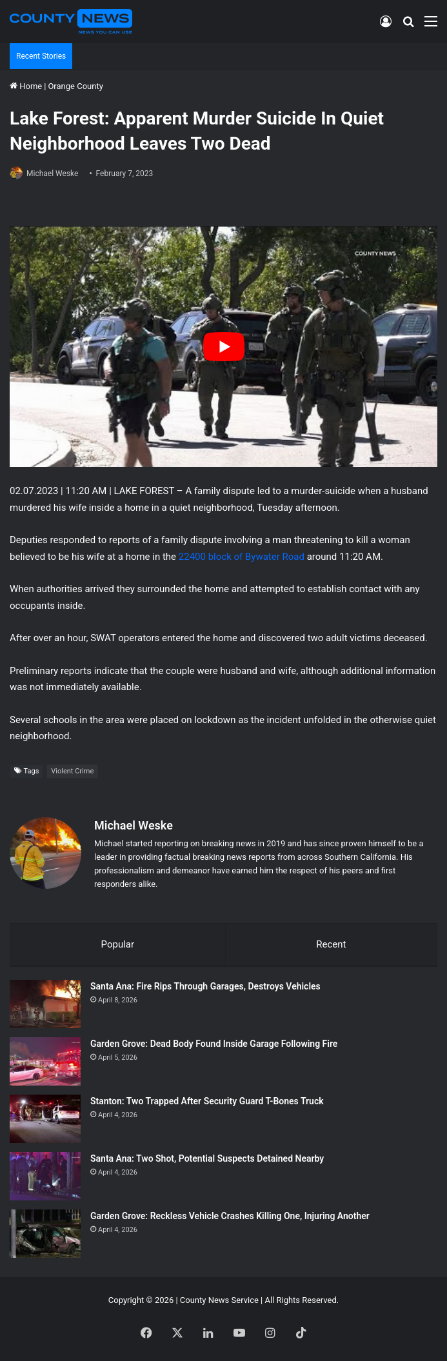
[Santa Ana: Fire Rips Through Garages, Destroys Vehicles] (45, 1004)
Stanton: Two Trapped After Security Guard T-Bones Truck (207, 1101)
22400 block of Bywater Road (241, 556)
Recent (331, 944)
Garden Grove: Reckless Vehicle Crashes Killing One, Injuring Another (230, 1216)
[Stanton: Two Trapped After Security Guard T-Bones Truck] (45, 1119)
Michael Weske (52, 173)
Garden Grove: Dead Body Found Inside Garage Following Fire (213, 1043)
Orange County (75, 86)
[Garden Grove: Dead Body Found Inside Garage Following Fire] (45, 1061)
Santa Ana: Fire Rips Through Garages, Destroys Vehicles (205, 986)
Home (26, 86)
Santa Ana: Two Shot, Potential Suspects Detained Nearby (207, 1158)
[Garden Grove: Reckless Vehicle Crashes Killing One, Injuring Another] (45, 1233)
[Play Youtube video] (223, 346)
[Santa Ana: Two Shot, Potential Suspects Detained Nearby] (45, 1176)
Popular (118, 944)
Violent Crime (72, 771)
